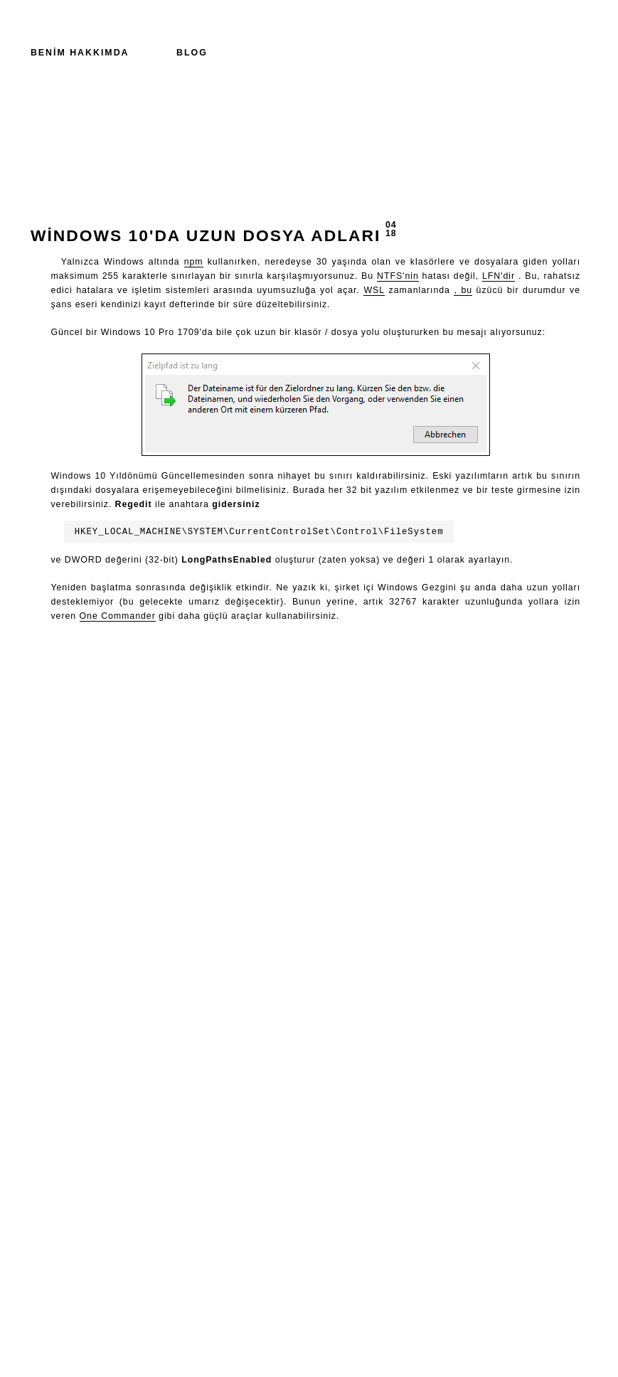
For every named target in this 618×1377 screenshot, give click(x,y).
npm (193, 262)
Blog (192, 53)
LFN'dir (498, 276)
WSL (374, 290)
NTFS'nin (398, 276)
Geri (47, 662)
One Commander (118, 616)
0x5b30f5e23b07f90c (318, 1359)
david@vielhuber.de (320, 1347)
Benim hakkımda (80, 53)
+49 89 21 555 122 (309, 1322)
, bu (463, 290)
